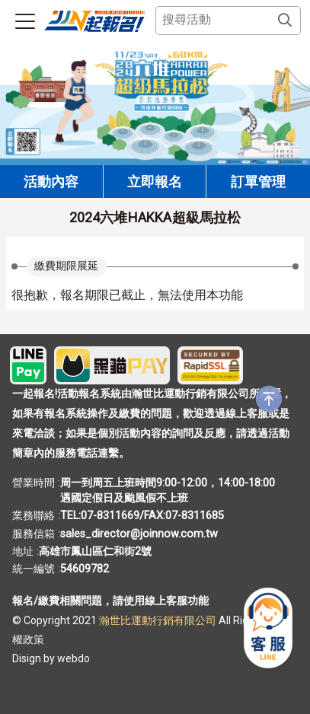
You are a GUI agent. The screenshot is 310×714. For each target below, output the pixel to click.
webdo (73, 658)
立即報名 (154, 182)
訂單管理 (258, 182)
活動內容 (51, 182)
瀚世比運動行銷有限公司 (159, 620)
